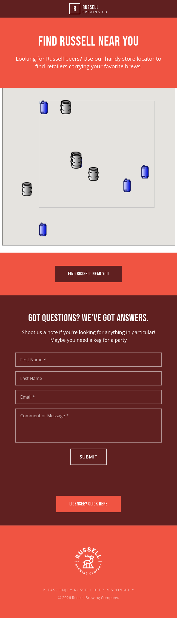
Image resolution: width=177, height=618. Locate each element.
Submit (89, 457)
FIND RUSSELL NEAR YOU (88, 274)
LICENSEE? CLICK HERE (88, 504)
